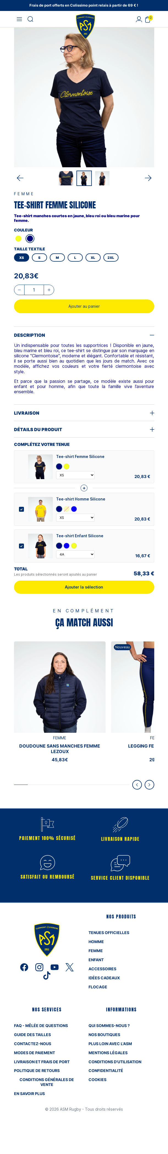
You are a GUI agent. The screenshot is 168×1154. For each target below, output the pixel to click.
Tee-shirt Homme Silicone (80, 499)
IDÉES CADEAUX (104, 977)
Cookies (97, 1079)
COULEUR (23, 230)
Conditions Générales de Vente (47, 1082)
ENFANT (96, 959)
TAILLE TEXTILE (29, 249)
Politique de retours (37, 1070)
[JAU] (18, 238)
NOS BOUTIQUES (104, 1034)
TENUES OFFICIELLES (109, 932)
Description (29, 335)
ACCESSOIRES (102, 968)
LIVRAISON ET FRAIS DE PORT (42, 1061)
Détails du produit (38, 429)
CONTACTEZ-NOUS (32, 1043)
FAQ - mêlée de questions (41, 1025)
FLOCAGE (98, 987)
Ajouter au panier (84, 306)
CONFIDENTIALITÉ (106, 1070)
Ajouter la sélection (84, 587)
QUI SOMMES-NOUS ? (109, 1025)
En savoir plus (29, 1093)
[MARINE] (30, 238)
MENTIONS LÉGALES (108, 1052)
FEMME (96, 950)
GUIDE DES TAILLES (32, 1034)
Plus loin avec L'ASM (110, 1043)
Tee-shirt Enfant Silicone (79, 536)
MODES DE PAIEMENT (34, 1052)
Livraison (26, 413)
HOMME (96, 941)
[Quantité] (34, 290)
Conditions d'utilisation (115, 1061)
